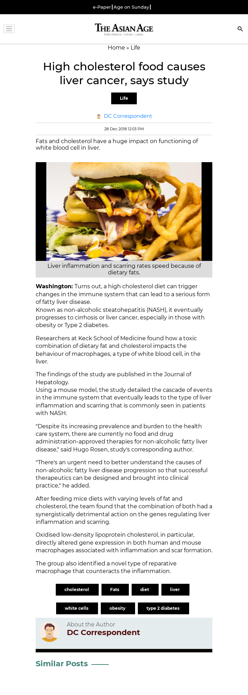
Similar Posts (62, 663)
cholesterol (77, 589)
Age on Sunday (131, 7)
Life (124, 98)
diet (145, 589)
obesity (117, 608)
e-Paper (102, 7)
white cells (77, 608)
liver (175, 589)
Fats (115, 589)
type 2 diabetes (163, 608)
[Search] (240, 29)
